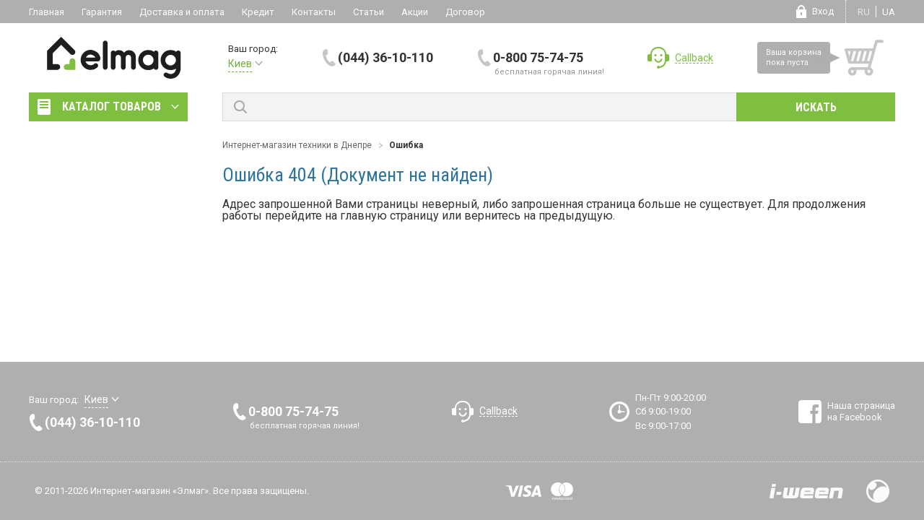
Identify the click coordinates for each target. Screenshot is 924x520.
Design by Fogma (877, 491)
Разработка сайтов (806, 491)
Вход (823, 11)
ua (888, 12)
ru (864, 12)
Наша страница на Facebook (861, 411)
